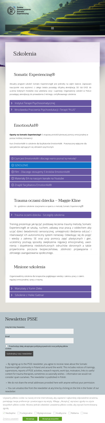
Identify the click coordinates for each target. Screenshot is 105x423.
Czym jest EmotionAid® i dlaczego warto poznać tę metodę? (45, 158)
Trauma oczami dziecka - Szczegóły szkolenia (39, 215)
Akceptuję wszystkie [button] (50, 419)
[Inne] (82, 413)
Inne (86, 413)
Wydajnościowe (44, 413)
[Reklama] (69, 413)
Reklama (75, 413)
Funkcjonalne (26, 413)
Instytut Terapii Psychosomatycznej (35, 103)
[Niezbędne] (4, 413)
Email (7, 336)
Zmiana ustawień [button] (10, 418)
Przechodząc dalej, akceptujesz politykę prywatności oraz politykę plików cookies (36, 347)
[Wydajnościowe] (35, 413)
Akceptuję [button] (30, 419)
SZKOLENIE (21, 165)
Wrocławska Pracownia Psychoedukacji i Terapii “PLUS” (44, 109)
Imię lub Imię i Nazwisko (15, 327)
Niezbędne (10, 413)
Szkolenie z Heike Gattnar (29, 295)
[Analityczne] (54, 413)
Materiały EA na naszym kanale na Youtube (39, 178)
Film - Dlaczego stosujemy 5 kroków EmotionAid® (42, 171)
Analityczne (61, 413)
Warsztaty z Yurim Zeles (28, 288)
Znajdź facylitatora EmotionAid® (33, 185)
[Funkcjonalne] (19, 413)
